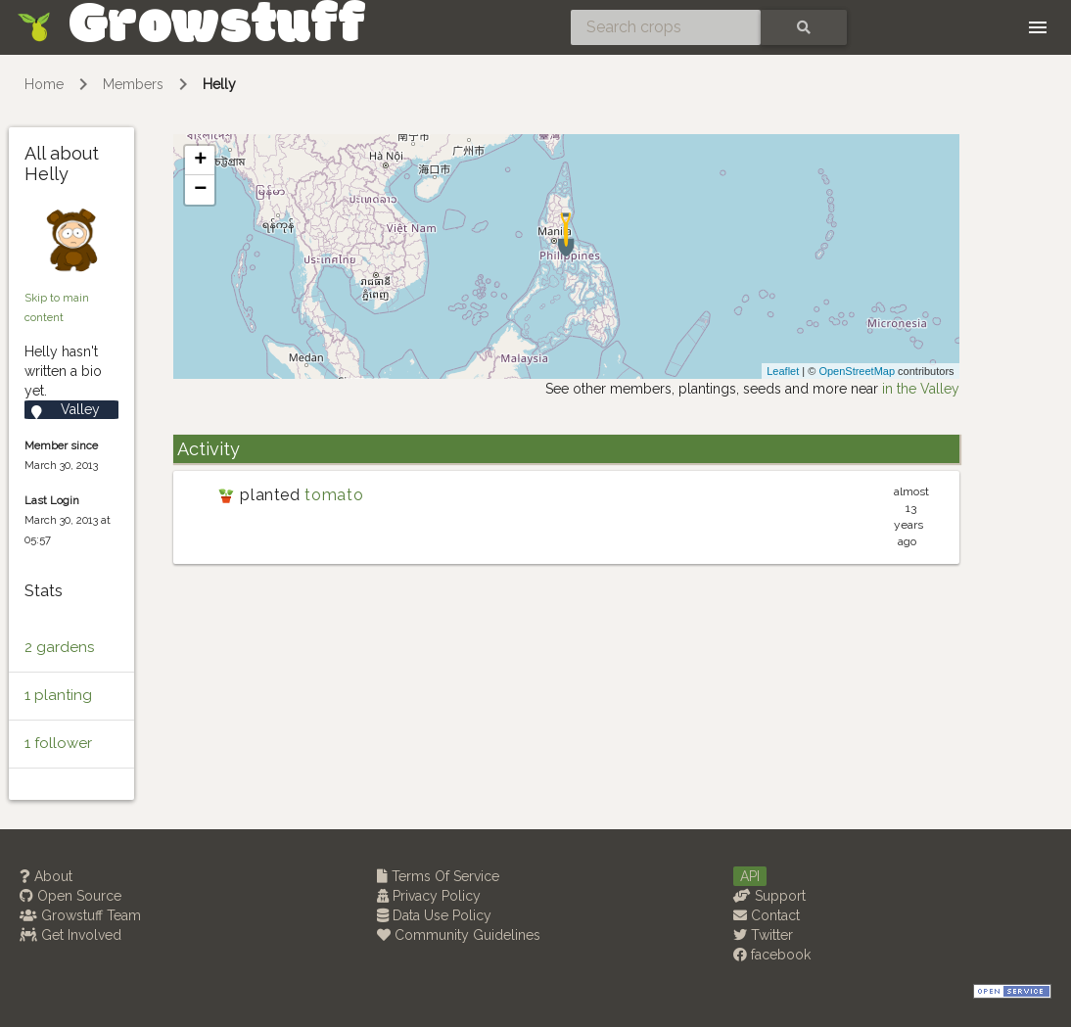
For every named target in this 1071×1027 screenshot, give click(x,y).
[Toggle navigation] (1037, 27)
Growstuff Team (80, 915)
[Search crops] (666, 27)
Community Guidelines (458, 935)
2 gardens (59, 647)
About (46, 876)
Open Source (70, 896)
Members (133, 84)
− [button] (200, 190)
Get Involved (70, 935)
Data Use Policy (434, 915)
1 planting (58, 695)
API (750, 876)
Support (769, 896)
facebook (772, 954)
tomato (333, 495)
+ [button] (200, 160)
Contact (766, 915)
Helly (219, 84)
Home (44, 84)
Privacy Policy (429, 896)
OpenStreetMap (856, 371)
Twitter (763, 935)
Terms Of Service (438, 876)
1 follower (58, 743)
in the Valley (920, 389)
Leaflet (783, 371)
